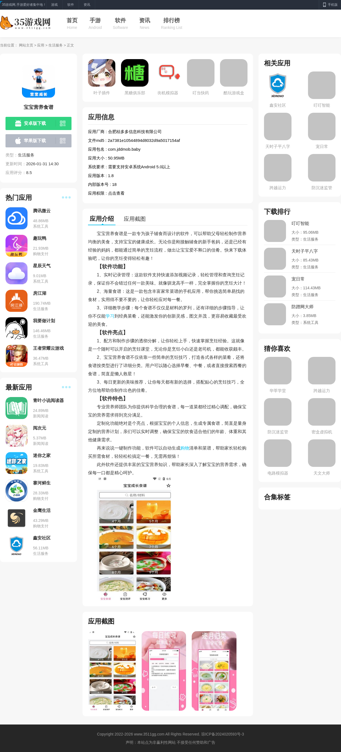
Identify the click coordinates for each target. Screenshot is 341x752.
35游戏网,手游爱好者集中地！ (24, 5)
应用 (40, 45)
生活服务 (55, 45)
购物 (184, 448)
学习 (110, 316)
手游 (95, 20)
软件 (120, 20)
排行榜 (171, 20)
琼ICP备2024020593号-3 (222, 734)
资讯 (144, 20)
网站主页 (26, 45)
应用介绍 (102, 218)
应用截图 (135, 219)
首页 (72, 20)
